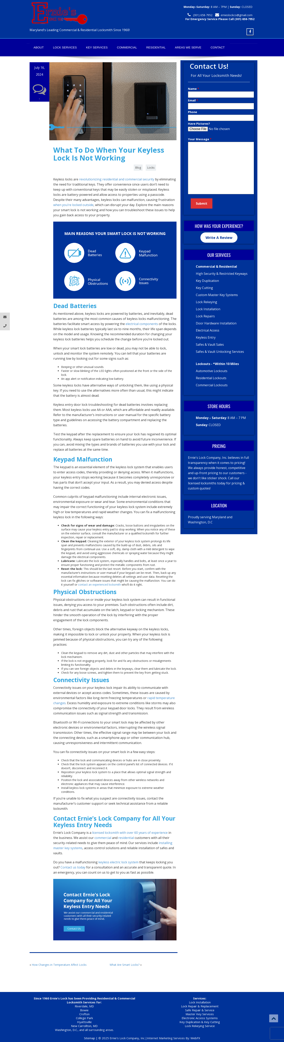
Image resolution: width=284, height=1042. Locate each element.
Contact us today (73, 867)
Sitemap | (91, 1038)
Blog (138, 167)
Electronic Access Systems (200, 1018)
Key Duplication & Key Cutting (199, 1022)
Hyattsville (84, 1022)
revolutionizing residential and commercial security (116, 179)
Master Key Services (200, 1014)
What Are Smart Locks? (124, 965)
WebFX (195, 1038)
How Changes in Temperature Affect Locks (59, 965)
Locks (151, 167)
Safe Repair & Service (199, 1010)
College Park (84, 1018)
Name (192, 89)
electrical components (142, 324)
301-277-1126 (203, 15)
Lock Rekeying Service (200, 1026)
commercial (102, 838)
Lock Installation (200, 1002)
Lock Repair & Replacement (200, 1006)
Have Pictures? (199, 123)
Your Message (199, 139)
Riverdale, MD (84, 1006)
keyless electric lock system (118, 862)
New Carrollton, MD (84, 1026)
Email (192, 100)
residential (126, 838)
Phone (192, 112)
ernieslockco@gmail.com (236, 15)
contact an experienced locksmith (99, 584)
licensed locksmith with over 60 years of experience (130, 832)
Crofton (84, 1014)
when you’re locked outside (73, 205)
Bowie (84, 1010)
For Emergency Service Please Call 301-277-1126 (220, 19)
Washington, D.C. (66, 1030)
